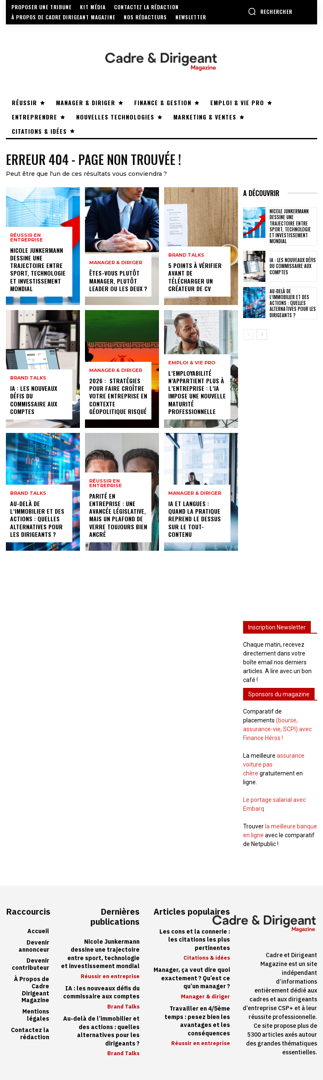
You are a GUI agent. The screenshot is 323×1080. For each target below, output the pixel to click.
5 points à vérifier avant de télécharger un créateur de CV (195, 277)
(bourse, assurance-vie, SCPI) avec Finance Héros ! (277, 729)
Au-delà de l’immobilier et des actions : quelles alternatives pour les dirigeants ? (37, 519)
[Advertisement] (280, 474)
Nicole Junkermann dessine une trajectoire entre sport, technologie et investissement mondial (38, 269)
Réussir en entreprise (26, 237)
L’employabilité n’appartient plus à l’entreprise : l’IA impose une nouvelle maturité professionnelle (197, 392)
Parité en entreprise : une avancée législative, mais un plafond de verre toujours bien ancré (118, 515)
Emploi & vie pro (191, 363)
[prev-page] (248, 334)
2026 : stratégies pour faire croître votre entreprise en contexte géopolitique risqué (118, 396)
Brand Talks (28, 378)
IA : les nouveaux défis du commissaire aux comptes (33, 400)
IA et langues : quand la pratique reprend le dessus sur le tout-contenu (194, 519)
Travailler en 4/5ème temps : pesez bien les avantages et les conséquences (197, 1021)
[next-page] (262, 334)
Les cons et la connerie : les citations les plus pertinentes (194, 940)
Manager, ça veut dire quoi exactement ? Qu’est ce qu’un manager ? (192, 978)
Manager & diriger (115, 262)
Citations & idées (206, 957)
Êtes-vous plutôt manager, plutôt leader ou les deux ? (118, 280)
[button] (270, 11)
